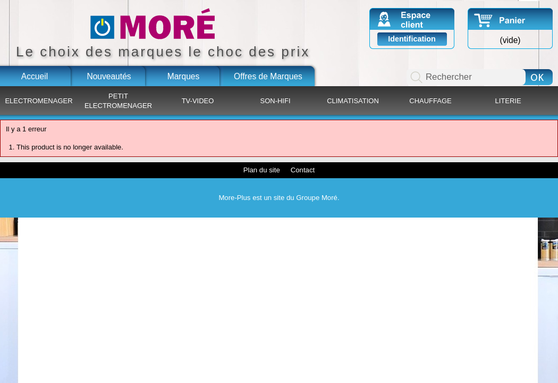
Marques (183, 76)
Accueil (34, 76)
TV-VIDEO (198, 101)
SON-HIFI (275, 101)
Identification (412, 39)
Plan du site (261, 170)
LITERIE (508, 101)
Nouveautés (109, 76)
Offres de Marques (268, 76)
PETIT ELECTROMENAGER (118, 101)
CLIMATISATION (353, 101)
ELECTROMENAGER (38, 101)
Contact (303, 170)
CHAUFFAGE (430, 101)
